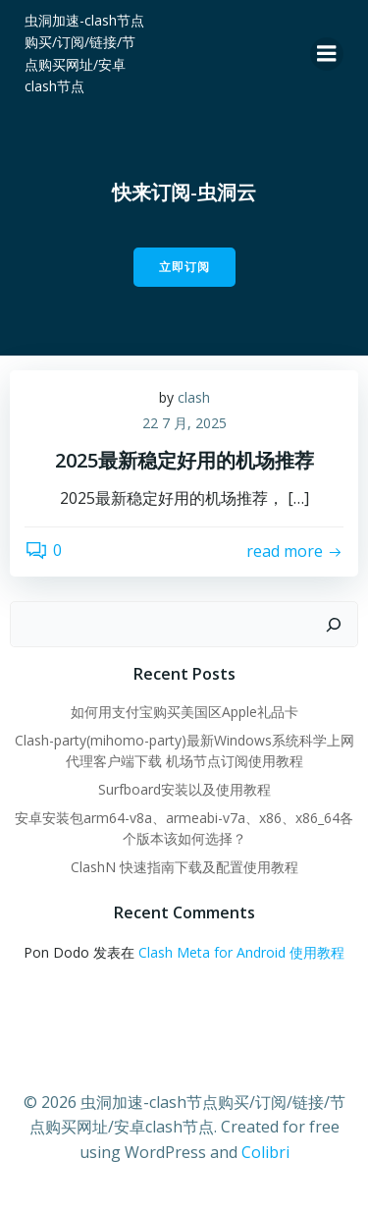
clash (194, 397)
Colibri (265, 1152)
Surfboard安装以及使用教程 (184, 789)
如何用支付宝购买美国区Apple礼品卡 (184, 711)
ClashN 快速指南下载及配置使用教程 (184, 866)
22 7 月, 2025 (184, 423)
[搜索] (333, 624)
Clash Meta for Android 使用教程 (241, 952)
